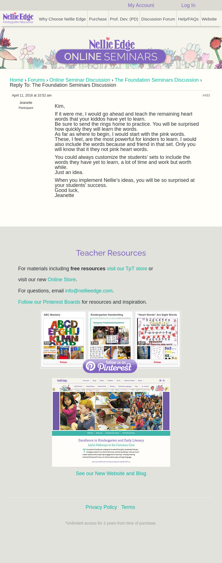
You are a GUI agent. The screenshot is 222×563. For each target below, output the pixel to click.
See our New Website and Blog (111, 473)
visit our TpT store (127, 268)
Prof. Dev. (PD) (124, 19)
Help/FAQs (188, 19)
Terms (128, 507)
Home (16, 80)
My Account (141, 5)
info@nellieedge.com (89, 291)
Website (209, 19)
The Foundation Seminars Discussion (157, 80)
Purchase (98, 19)
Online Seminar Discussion (80, 80)
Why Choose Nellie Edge (62, 19)
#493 (206, 95)
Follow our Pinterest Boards (49, 302)
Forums (36, 80)
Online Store (62, 279)
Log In (188, 5)
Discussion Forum (158, 19)
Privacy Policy (101, 507)
